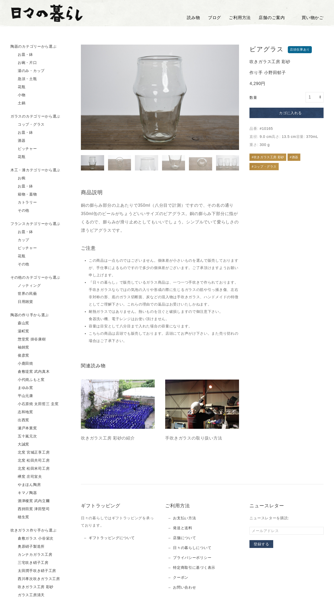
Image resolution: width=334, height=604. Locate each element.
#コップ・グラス (264, 166)
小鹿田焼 (21, 363)
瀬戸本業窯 (23, 428)
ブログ (214, 17)
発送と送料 (182, 528)
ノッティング (25, 285)
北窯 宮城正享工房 (30, 452)
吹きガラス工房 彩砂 (31, 587)
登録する (261, 544)
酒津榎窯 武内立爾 (30, 501)
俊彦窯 (19, 355)
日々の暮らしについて (192, 548)
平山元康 (21, 396)
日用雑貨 (21, 301)
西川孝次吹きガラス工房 (35, 579)
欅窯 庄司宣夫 (26, 476)
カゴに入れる (286, 113)
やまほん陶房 (25, 484)
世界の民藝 (23, 293)
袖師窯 (19, 347)
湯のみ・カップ (27, 71)
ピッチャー (23, 148)
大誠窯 (19, 444)
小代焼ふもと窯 (27, 379)
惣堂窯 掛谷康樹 (28, 339)
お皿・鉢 (21, 54)
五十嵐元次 (23, 436)
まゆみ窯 (21, 388)
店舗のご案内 (272, 17)
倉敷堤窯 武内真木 (30, 371)
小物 (18, 95)
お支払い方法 (184, 518)
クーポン (180, 577)
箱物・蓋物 (23, 194)
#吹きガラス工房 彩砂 (268, 157)
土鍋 (18, 103)
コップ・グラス (27, 124)
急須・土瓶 (23, 79)
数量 (253, 97)
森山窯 (19, 323)
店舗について (184, 538)
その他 (19, 210)
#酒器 (294, 157)
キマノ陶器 (23, 493)
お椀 (18, 178)
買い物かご (308, 17)
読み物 (193, 17)
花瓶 (18, 87)
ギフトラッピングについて (112, 538)
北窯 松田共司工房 (30, 460)
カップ (19, 240)
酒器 (18, 140)
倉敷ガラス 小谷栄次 (31, 538)
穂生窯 (19, 517)
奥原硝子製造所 (27, 546)
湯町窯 (19, 331)
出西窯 (19, 420)
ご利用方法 (240, 17)
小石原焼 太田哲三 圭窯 (34, 404)
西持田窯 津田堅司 (30, 509)
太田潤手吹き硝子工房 (33, 571)
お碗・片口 (23, 62)
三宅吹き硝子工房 (29, 562)
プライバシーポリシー (192, 558)
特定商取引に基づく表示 (194, 567)
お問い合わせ (184, 587)
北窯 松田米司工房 (30, 468)
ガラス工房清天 (27, 595)
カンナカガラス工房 (31, 554)
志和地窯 (21, 412)
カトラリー (23, 202)
